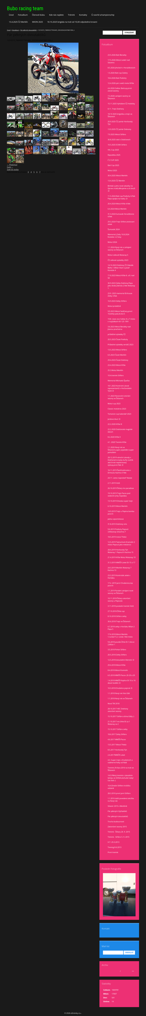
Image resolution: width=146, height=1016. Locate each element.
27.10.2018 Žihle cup (116, 611)
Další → (10, 167)
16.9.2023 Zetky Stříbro (117, 301)
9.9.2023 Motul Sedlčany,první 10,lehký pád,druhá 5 (120, 312)
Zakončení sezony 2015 (117, 826)
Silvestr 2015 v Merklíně (117, 806)
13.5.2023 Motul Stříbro (117, 350)
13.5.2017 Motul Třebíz (117, 744)
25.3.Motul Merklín (115, 370)
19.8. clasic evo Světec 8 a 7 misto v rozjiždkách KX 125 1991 (121, 320)
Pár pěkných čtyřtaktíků (117, 811)
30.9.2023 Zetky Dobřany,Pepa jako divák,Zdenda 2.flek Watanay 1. (121, 285)
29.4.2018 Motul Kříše (116, 665)
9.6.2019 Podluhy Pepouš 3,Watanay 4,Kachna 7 (118, 530)
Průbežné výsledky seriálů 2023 (120, 344)
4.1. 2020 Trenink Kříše (117, 442)
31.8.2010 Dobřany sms (117, 524)
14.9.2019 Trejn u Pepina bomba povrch (121, 512)
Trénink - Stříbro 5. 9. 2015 (118, 837)
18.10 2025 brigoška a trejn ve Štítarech (120, 115)
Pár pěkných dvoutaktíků (28, 30)
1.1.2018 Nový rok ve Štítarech (120, 698)
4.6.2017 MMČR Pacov (117, 739)
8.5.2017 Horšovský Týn (117, 750)
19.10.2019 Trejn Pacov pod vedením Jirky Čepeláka (119, 494)
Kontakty (83, 15)
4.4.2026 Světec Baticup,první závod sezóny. (120, 89)
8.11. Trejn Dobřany (116, 109)
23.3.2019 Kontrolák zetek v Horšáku (119, 576)
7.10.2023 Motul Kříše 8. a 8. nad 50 (121, 276)
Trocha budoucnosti (116, 821)
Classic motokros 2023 (117, 409)
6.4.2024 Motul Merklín (117, 209)
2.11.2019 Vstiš (114, 483)
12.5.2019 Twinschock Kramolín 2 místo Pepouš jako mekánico (121, 543)
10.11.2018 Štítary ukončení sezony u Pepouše (119, 599)
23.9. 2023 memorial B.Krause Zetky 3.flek (120, 294)
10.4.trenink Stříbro (116, 375)
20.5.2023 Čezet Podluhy (118, 339)
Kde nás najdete (56, 15)
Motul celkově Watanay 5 (118, 255)
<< (106, 971)
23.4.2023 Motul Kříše (116, 365)
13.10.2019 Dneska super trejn (120, 501)
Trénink (71, 15)
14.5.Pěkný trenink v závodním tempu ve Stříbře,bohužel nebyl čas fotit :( (120, 778)
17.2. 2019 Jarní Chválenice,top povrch (120, 584)
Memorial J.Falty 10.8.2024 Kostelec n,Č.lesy (118, 235)
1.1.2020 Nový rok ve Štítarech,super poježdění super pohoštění (121, 450)
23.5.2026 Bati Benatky (117, 55)
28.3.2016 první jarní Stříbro (119, 793)
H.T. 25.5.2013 (113, 842)
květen (116, 971)
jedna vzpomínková (116, 519)
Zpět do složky (13, 169)
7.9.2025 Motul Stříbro (117, 134)
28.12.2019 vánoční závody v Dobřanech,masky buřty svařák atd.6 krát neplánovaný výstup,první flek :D (120, 461)
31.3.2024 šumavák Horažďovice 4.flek (121, 215)
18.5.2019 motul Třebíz (117, 537)
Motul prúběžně (114, 306)
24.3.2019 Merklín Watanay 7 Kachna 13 (119, 568)
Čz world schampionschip (102, 15)
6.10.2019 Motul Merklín (118, 506)
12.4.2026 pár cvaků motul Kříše (121, 83)
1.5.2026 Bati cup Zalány (118, 73)
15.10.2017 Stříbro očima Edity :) (121, 716)
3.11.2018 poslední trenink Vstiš (121, 606)
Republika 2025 (114, 155)
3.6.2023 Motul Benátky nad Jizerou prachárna (119, 327)
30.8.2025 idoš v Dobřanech (119, 139)
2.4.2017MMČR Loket (116, 755)
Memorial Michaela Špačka (119, 380)
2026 (123, 971)
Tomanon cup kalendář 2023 (119, 414)
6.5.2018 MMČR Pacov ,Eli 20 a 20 (121, 675)
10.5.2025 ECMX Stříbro (117, 145)
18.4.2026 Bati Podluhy (117, 78)
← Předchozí (12, 165)
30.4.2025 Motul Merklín (118, 175)
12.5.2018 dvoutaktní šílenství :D (121, 660)
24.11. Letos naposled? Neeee (120, 478)
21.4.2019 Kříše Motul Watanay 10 (122, 557)
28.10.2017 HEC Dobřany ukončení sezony (118, 709)
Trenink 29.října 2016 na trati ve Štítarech (121, 769)
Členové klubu (38, 15)
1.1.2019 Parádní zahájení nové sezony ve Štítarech (120, 591)
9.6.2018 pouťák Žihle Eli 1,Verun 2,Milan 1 (121, 643)
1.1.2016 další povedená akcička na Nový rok (121, 799)
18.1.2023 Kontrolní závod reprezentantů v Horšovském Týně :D (119, 388)
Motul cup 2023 (114, 403)
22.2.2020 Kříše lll (115, 424)
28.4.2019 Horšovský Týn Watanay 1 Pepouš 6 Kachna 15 (120, 551)
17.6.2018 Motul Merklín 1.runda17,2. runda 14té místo (120, 635)
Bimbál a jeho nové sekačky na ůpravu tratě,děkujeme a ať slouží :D (121, 188)
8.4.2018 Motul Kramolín (118, 670)
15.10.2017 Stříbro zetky (118, 729)
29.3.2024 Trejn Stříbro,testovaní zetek (121, 222)
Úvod (11, 15)
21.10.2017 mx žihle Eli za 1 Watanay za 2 (119, 722)
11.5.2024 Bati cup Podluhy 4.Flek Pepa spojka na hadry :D (121, 197)
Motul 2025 (112, 170)
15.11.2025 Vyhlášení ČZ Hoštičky (121, 103)
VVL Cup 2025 (113, 150)
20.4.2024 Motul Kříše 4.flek (119, 203)
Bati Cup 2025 (113, 165)
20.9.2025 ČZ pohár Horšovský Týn (120, 122)
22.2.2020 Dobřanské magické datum (120, 430)
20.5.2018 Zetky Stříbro (117, 655)
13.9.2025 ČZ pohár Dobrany (119, 129)
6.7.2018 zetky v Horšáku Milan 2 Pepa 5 (121, 627)
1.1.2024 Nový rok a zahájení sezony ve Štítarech (119, 248)
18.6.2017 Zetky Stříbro (117, 734)
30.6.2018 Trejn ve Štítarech (119, 621)
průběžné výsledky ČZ (117, 334)
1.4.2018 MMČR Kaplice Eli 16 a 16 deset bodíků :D (122, 681)
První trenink (113, 852)
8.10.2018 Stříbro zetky (117, 616)
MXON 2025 (37, 22)
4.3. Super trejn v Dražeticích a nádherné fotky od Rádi (120, 761)
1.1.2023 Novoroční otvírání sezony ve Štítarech (119, 397)
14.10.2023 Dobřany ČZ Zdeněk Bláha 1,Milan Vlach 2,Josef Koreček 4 (120, 267)
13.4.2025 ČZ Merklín (18, 22)
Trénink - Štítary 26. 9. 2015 (119, 832)
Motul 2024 (112, 242)
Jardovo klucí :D (114, 419)
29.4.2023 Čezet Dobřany (118, 360)
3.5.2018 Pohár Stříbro (117, 649)
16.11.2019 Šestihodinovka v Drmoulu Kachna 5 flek (119, 471)
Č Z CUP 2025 (113, 160)
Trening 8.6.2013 (114, 847)
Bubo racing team (25, 8)
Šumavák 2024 (114, 229)
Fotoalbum (23, 15)
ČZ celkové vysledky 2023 (118, 260)
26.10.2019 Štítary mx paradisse (121, 488)
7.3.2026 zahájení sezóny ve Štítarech (119, 97)
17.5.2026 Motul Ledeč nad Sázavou (119, 61)
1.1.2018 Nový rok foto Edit (119, 693)
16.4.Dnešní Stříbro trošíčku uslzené (119, 786)
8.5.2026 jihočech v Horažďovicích (121, 67)
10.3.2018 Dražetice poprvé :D (120, 688)
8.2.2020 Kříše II (114, 437)
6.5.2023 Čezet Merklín (117, 355)
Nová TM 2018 (113, 703)
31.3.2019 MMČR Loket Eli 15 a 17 (121, 562)
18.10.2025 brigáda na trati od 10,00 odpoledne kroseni (72, 22)
